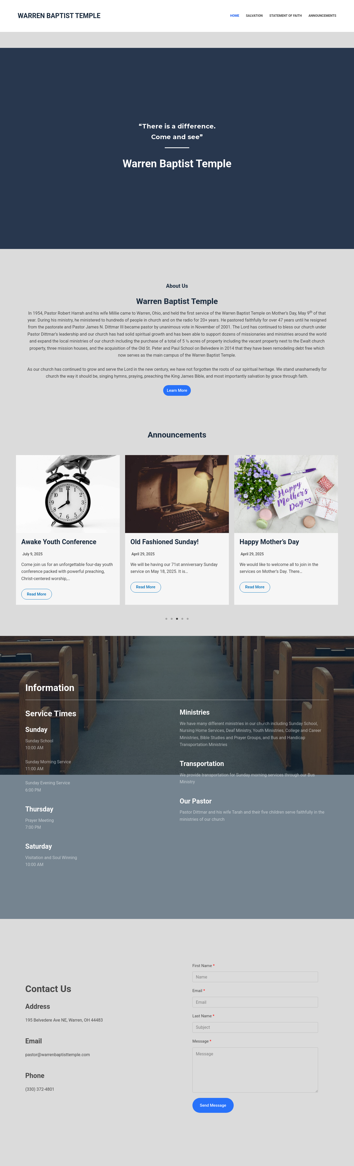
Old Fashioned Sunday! (274, 542)
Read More (36, 587)
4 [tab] (182, 619)
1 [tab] (166, 619)
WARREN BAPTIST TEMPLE (59, 16)
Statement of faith (285, 16)
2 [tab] (171, 619)
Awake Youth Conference (167, 542)
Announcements (322, 16)
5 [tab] (187, 619)
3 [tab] (177, 619)
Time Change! (42, 542)
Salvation (254, 16)
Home (234, 16)
